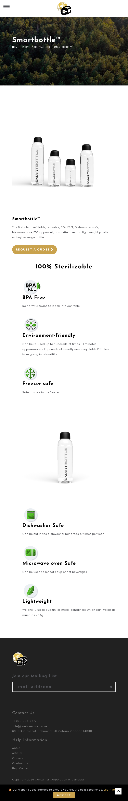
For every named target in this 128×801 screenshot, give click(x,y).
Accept (64, 795)
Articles (17, 753)
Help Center (20, 768)
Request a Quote (34, 249)
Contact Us (20, 763)
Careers (17, 758)
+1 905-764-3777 (24, 721)
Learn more (112, 789)
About (16, 748)
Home (15, 47)
